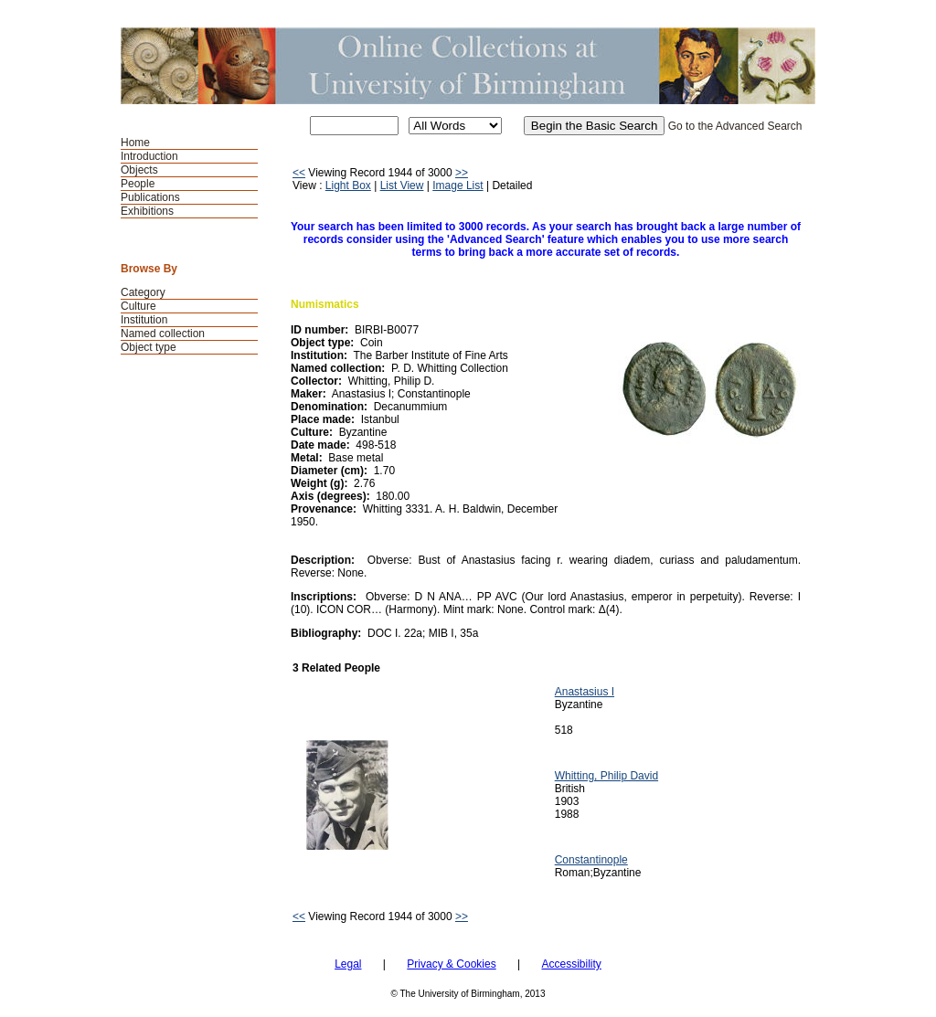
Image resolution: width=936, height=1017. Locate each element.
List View (402, 185)
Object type (148, 347)
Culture (138, 306)
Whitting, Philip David (606, 775)
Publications (150, 197)
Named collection (163, 333)
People (137, 183)
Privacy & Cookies (451, 964)
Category (143, 292)
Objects (139, 170)
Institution (144, 319)
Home (135, 142)
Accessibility (571, 964)
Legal (348, 964)
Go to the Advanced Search (735, 126)
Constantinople (591, 859)
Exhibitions (147, 211)
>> (461, 172)
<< (298, 172)
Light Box (348, 185)
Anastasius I (584, 691)
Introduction (149, 156)
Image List (457, 185)
